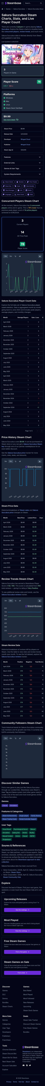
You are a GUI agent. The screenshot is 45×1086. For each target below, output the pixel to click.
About (28, 1082)
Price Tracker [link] (32, 182)
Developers (6, 1032)
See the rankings (22, 910)
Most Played (28, 994)
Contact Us (35, 1082)
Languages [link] (7, 194)
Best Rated (27, 990)
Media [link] (28, 190)
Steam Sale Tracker (30, 1020)
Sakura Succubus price (16, 453)
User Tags (6, 1028)
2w (5, 256)
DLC (4, 994)
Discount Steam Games (32, 1024)
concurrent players (12, 32)
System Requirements (22, 174)
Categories (6, 1024)
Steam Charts (7, 1006)
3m (11, 256)
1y (15, 256)
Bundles (5, 1002)
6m (11, 461)
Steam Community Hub (12, 877)
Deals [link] (17, 186)
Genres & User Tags (22, 168)
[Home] (2, 9)
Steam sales (24, 510)
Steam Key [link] (7, 186)
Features (22, 157)
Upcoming (27, 1006)
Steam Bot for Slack (9, 1058)
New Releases (28, 1002)
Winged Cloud (25, 139)
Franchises (6, 1040)
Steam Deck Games (30, 1010)
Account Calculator (9, 1066)
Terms (15, 1082)
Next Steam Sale (8, 1062)
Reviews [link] (20, 182)
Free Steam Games (30, 1028)
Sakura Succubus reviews (11, 595)
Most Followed (28, 998)
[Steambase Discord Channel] (24, 1065)
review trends (25, 32)
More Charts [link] (19, 194)
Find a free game (22, 952)
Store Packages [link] (8, 190)
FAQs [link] (30, 194)
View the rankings (22, 931)
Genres (5, 1020)
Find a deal (22, 973)
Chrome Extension (9, 1050)
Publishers (6, 1036)
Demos (5, 998)
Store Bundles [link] (29, 186)
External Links (22, 163)
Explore (5, 1070)
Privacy (8, 1082)
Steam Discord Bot (9, 1054)
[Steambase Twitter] (30, 1065)
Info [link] (20, 190)
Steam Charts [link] (8, 182)
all (20, 256)
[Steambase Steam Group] (27, 1065)
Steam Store (15, 872)
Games (8, 9)
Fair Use (21, 1082)
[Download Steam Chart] (40, 256)
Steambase (26, 1051)
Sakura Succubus (19, 9)
